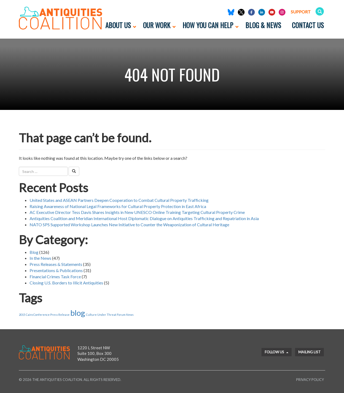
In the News (40, 258)
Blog (34, 252)
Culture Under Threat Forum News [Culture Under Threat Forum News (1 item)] (110, 314)
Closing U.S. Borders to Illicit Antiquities (66, 282)
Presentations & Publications (56, 270)
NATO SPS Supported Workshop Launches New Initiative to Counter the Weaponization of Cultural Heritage (129, 224)
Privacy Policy (310, 379)
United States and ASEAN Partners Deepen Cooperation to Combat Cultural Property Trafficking (119, 200)
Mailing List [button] (309, 352)
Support (301, 11)
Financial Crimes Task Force (55, 276)
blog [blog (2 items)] (77, 312)
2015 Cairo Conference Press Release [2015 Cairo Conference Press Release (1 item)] (44, 314)
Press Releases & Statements (56, 264)
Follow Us (276, 352)
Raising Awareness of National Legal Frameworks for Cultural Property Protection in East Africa (118, 206)
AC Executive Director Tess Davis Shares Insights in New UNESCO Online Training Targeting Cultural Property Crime (137, 212)
